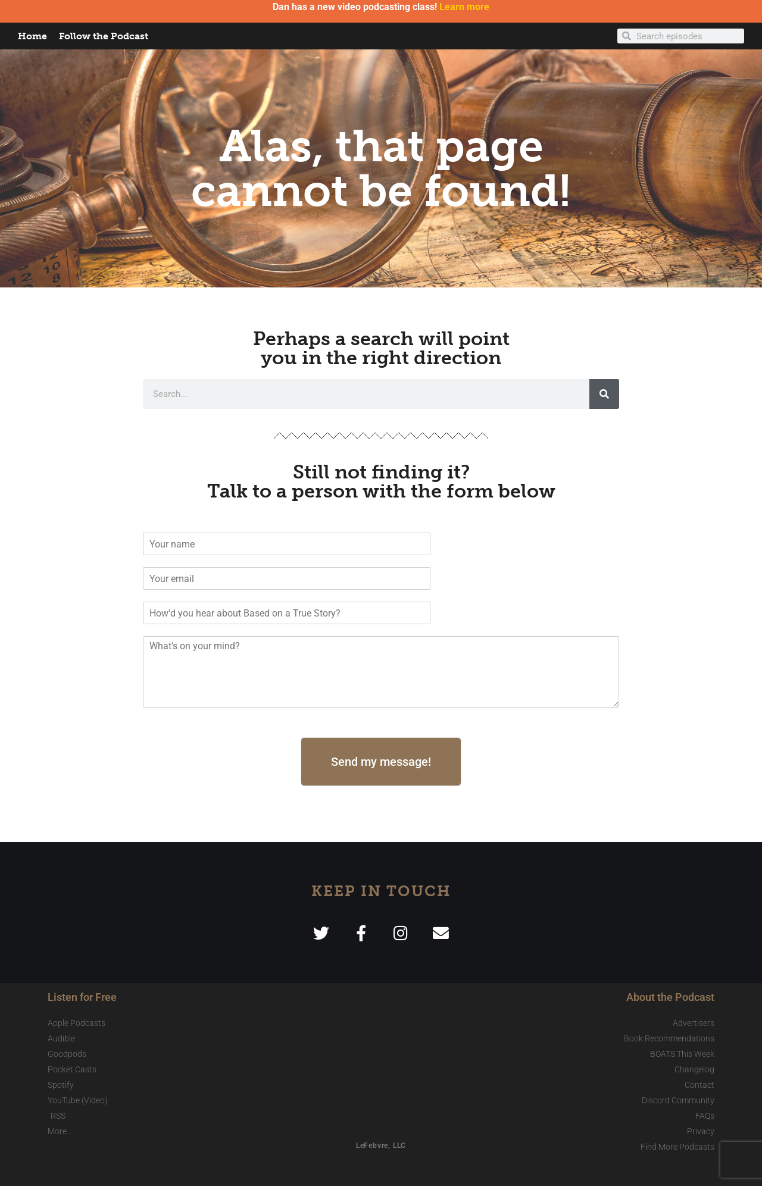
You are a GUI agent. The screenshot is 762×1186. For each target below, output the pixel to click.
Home (32, 36)
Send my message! (381, 762)
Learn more (464, 6)
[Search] (604, 394)
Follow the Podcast (103, 36)
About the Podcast (670, 997)
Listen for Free (82, 997)
